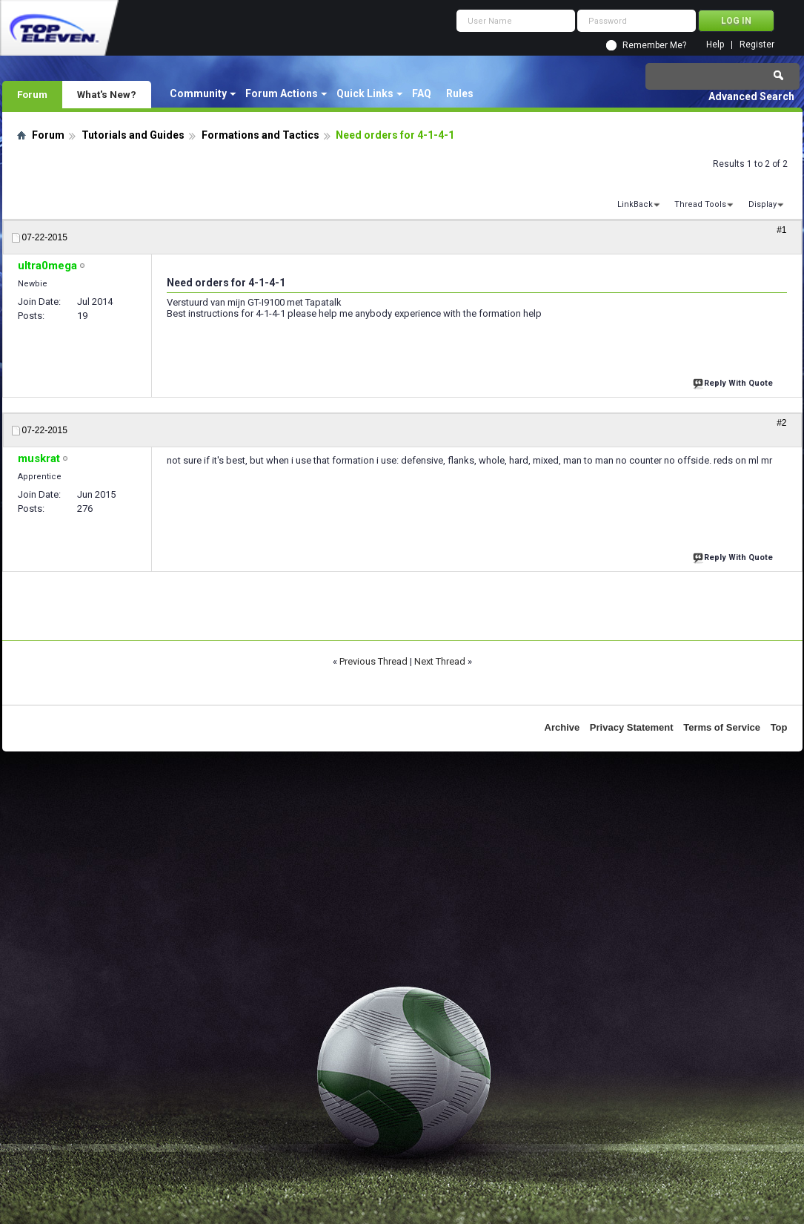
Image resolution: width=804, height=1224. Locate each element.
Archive (562, 727)
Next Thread (439, 661)
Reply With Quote (734, 381)
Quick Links (364, 93)
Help (715, 45)
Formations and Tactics (260, 135)
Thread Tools (700, 204)
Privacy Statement (632, 727)
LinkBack (635, 204)
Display (762, 204)
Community (198, 93)
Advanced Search (751, 96)
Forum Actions (281, 93)
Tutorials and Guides (133, 135)
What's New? (106, 94)
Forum (32, 94)
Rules (460, 93)
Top (779, 727)
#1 (781, 230)
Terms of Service (721, 727)
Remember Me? (654, 45)
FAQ (421, 93)
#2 (781, 423)
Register (757, 45)
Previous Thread (373, 661)
